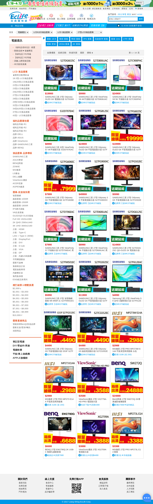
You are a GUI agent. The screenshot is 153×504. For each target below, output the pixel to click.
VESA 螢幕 (64, 44)
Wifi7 (134, 14)
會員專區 (107, 8)
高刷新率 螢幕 (101, 39)
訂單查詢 (116, 8)
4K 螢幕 (76, 44)
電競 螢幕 (63, 39)
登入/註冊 (87, 8)
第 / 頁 (134, 53)
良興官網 (13, 8)
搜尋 (141, 19)
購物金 (125, 8)
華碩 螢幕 (75, 39)
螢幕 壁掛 (51, 44)
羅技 (129, 14)
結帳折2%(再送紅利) (80, 26)
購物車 (140, 8)
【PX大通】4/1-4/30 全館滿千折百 (128, 26)
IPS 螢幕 (87, 39)
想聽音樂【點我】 (98, 26)
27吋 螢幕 (128, 39)
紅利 (131, 8)
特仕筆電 (122, 14)
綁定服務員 (96, 8)
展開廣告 (139, 3)
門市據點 (32, 8)
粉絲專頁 (23, 8)
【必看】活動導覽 (45, 26)
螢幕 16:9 (51, 39)
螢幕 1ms (115, 39)
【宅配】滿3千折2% (63, 26)
